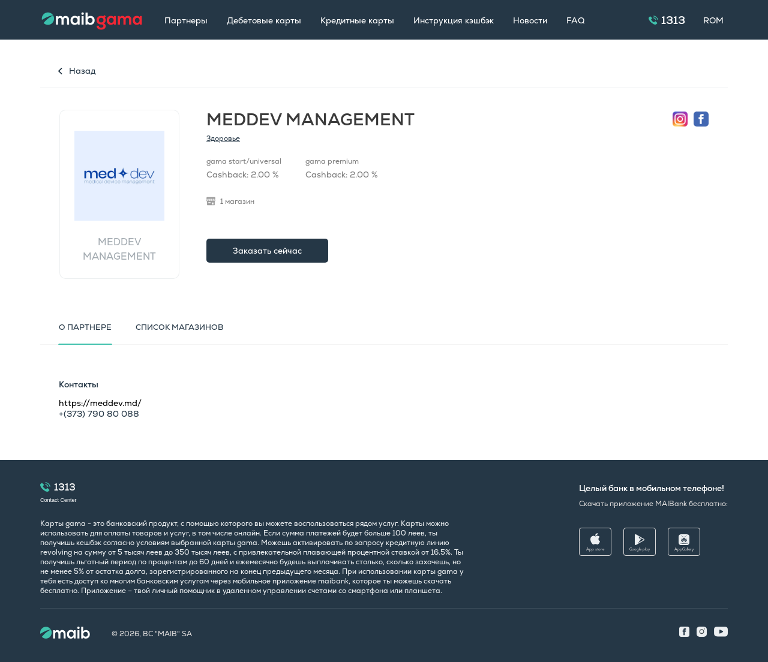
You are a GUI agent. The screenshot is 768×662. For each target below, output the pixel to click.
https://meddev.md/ (100, 403)
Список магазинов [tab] (179, 327)
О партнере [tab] (85, 327)
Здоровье (223, 138)
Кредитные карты (357, 20)
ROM (713, 20)
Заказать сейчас (267, 250)
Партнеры (186, 20)
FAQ (575, 20)
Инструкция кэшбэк (453, 20)
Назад (82, 71)
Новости (530, 20)
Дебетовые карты (264, 20)
